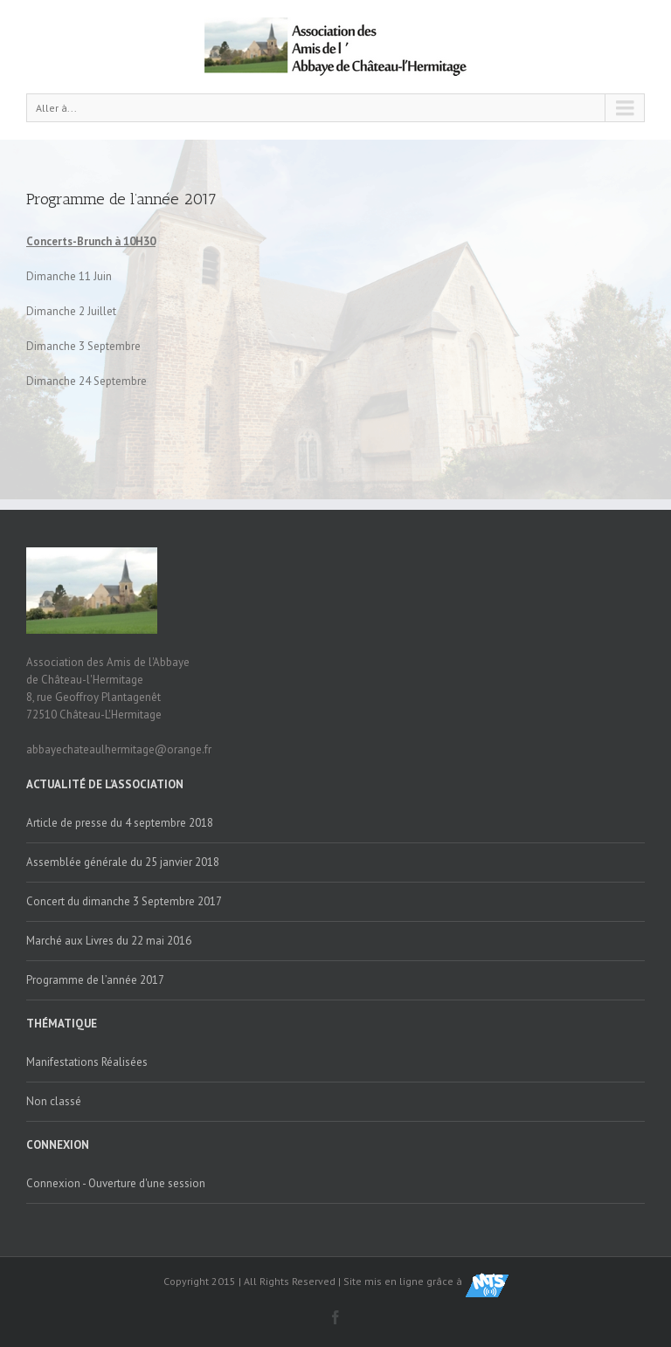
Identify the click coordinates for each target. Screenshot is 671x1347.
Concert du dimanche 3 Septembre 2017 (124, 901)
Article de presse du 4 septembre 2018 (119, 822)
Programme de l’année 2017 (121, 199)
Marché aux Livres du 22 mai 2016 (108, 940)
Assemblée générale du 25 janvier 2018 (122, 862)
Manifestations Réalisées (87, 1062)
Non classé (53, 1101)
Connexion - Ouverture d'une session (115, 1183)
